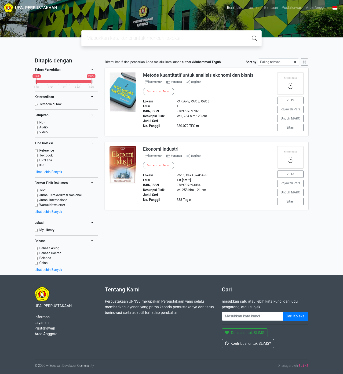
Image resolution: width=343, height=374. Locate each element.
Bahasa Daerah (50, 253)
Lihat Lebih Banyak (48, 172)
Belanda (45, 258)
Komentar (153, 82)
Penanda (176, 82)
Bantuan (271, 7)
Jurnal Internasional (53, 200)
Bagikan (193, 82)
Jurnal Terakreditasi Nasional (60, 195)
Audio (43, 127)
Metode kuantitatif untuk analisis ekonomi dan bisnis (198, 75)
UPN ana (45, 160)
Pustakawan (292, 7)
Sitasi (290, 127)
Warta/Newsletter (52, 205)
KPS (42, 165)
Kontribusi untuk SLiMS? (248, 343)
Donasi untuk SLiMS (244, 332)
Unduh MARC (290, 118)
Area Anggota (317, 7)
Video (43, 132)
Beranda (234, 7)
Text (42, 190)
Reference (46, 150)
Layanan (42, 322)
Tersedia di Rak (50, 104)
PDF (42, 122)
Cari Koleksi (295, 316)
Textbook (46, 155)
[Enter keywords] (252, 316)
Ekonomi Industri (160, 149)
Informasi (252, 7)
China (43, 263)
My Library (47, 230)
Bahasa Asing (49, 248)
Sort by (251, 62)
